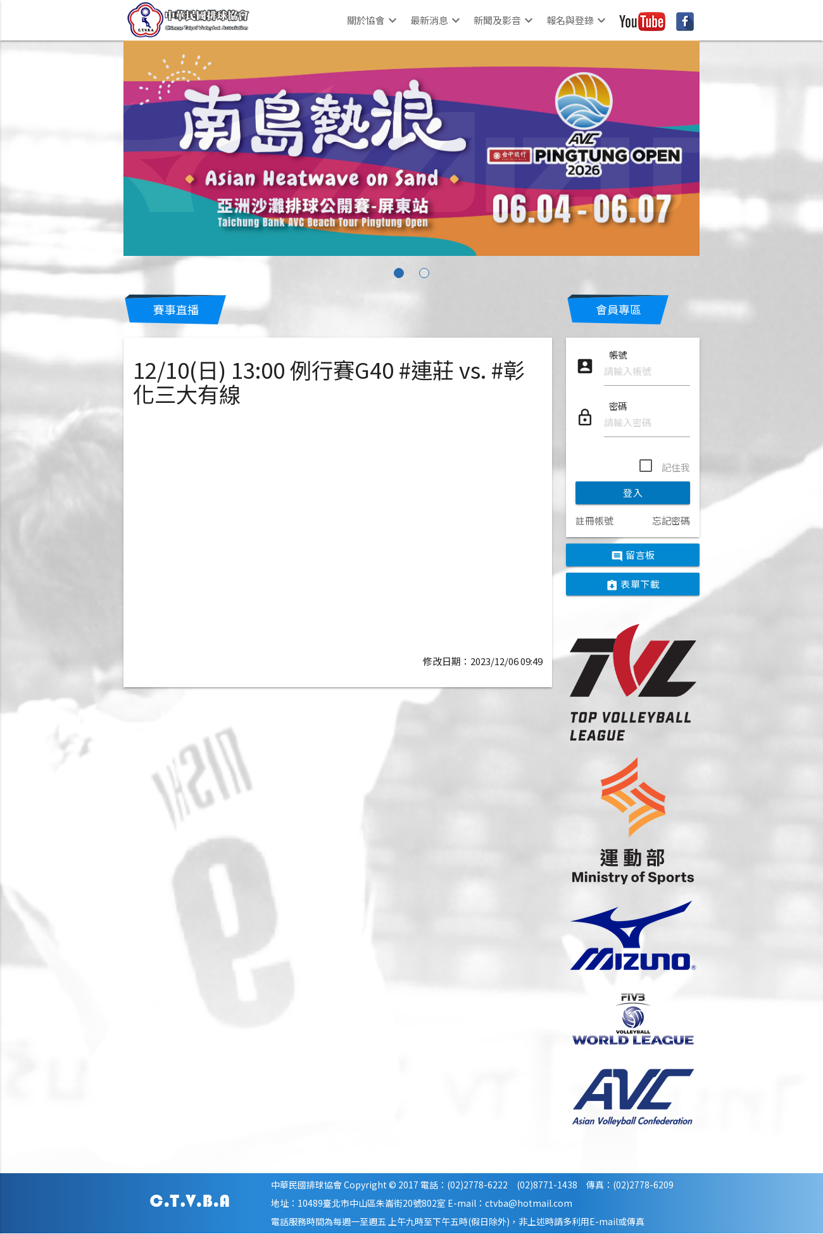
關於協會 (373, 20)
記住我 (676, 467)
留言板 (633, 555)
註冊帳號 (594, 520)
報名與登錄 (577, 20)
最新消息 (436, 20)
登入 (633, 492)
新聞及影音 (505, 20)
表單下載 (633, 584)
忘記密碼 (671, 520)
